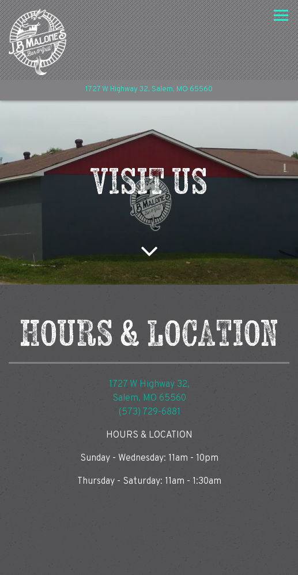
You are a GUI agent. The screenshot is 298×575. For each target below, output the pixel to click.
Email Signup (149, 561)
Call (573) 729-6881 (149, 531)
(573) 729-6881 (149, 412)
